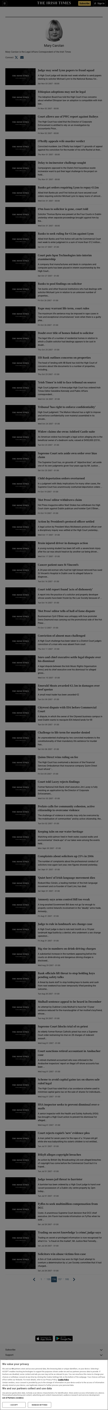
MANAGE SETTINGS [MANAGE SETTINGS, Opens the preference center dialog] (39, 1405)
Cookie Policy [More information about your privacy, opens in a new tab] (63, 1380)
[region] (54, 1385)
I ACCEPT (14, 1405)
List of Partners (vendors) (13, 1398)
